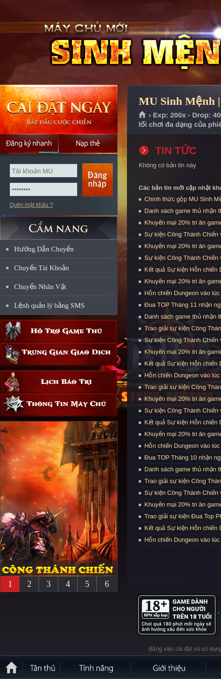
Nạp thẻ (88, 143)
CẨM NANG (59, 224)
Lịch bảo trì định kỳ (58, 381)
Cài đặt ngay (59, 109)
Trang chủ (143, 115)
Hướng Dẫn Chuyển (44, 249)
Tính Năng (96, 667)
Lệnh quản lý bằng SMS (49, 305)
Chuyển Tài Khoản (41, 268)
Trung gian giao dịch (58, 354)
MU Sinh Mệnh (67, 43)
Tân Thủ (42, 667)
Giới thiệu (169, 667)
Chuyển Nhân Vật (40, 286)
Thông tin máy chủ (58, 404)
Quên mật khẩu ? (31, 205)
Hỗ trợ (58, 331)
